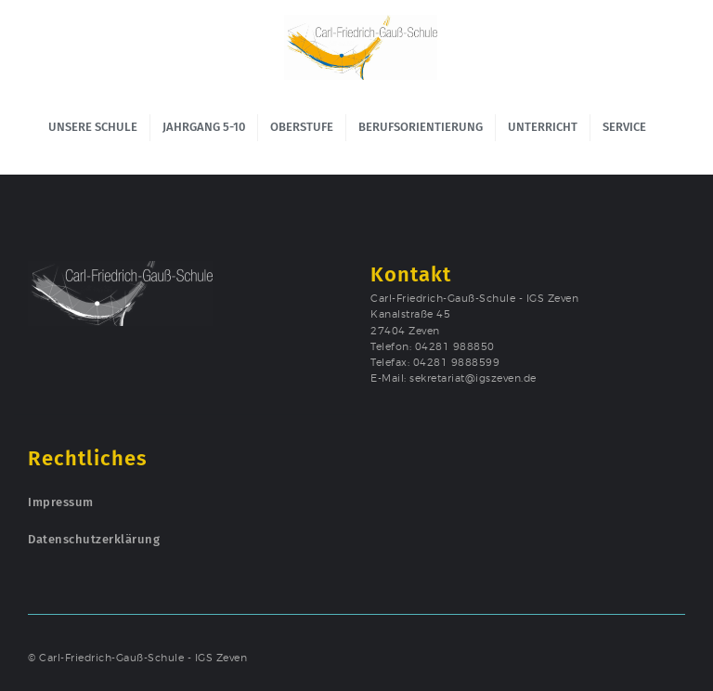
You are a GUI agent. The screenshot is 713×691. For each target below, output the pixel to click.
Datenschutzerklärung (94, 539)
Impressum (61, 502)
